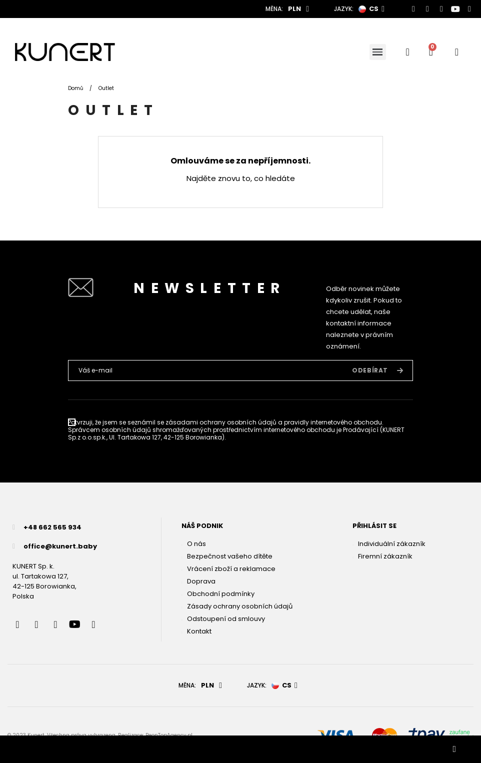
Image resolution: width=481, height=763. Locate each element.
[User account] (456, 52)
